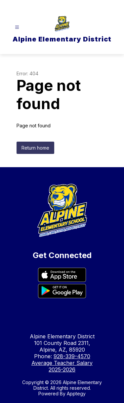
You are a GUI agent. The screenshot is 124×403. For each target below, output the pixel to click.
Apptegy (76, 393)
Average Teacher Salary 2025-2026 (62, 366)
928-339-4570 (72, 356)
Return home (35, 148)
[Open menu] (17, 27)
